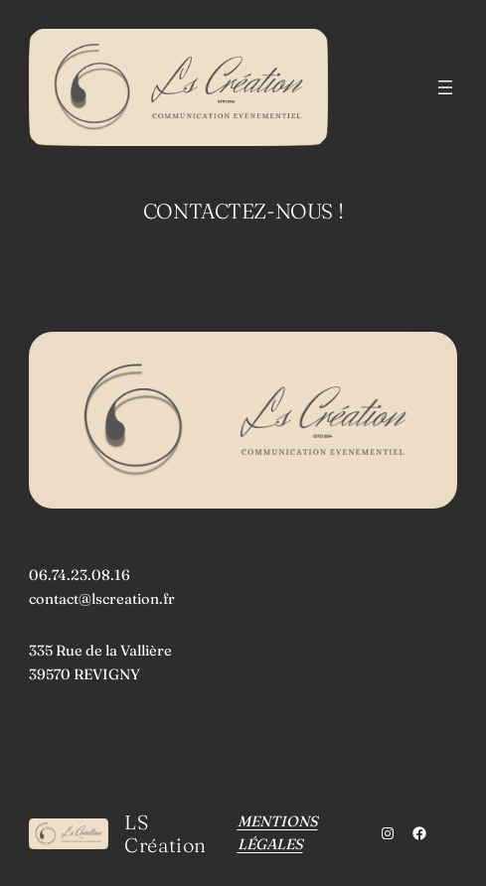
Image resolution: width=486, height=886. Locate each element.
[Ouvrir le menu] (445, 87)
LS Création (165, 833)
